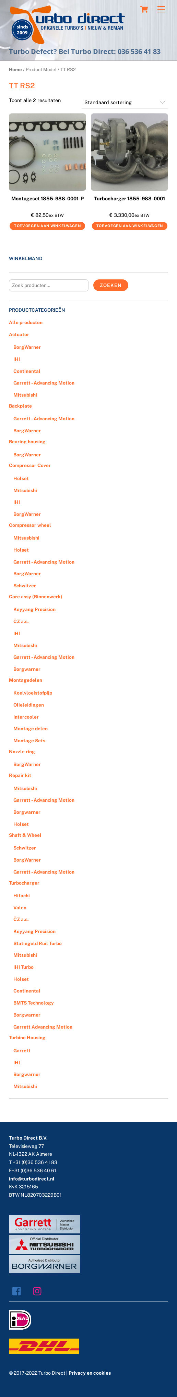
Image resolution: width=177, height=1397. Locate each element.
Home (15, 69)
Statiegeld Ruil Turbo (37, 943)
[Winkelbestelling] (125, 102)
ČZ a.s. (21, 621)
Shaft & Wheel (25, 835)
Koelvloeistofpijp (32, 693)
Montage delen (30, 728)
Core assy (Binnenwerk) (35, 596)
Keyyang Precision (34, 609)
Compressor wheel (30, 525)
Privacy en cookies (90, 1373)
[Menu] (161, 9)
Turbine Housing (27, 1037)
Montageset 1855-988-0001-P (47, 198)
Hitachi (21, 895)
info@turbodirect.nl (32, 1179)
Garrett (22, 1050)
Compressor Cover (30, 465)
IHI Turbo (23, 967)
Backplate (20, 406)
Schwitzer (24, 585)
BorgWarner (27, 347)
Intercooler (26, 717)
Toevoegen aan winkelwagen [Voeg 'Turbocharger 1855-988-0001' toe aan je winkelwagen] (129, 226)
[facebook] (18, 1291)
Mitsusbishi (26, 538)
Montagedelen (25, 680)
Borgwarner (26, 669)
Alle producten (26, 322)
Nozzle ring (22, 751)
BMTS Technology (33, 1003)
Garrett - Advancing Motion (43, 383)
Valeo (19, 907)
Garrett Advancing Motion (42, 1027)
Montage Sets (29, 740)
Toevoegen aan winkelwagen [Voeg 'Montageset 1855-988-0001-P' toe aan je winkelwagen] (47, 226)
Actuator (19, 334)
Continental (26, 371)
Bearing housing (27, 441)
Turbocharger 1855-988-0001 (129, 198)
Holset (21, 478)
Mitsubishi (25, 395)
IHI (16, 359)
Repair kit (20, 775)
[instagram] (39, 1291)
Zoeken (110, 285)
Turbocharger (24, 883)
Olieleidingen (28, 705)
